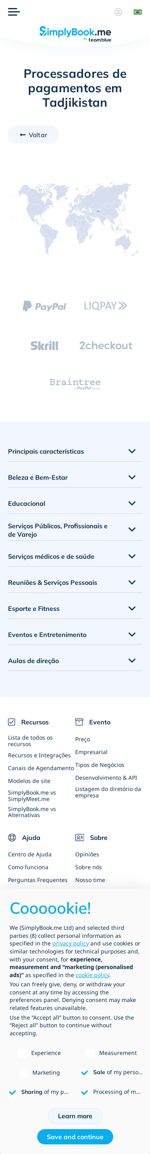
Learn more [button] (75, 1116)
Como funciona (28, 867)
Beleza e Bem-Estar (38, 477)
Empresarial (91, 752)
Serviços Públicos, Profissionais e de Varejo (58, 530)
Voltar (38, 135)
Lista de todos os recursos (30, 740)
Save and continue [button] (75, 1137)
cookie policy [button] (92, 975)
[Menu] (14, 12)
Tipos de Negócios (99, 765)
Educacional (26, 503)
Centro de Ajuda (30, 854)
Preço (82, 739)
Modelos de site (29, 781)
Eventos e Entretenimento (47, 635)
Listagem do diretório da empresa (108, 792)
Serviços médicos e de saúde (51, 556)
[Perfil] (118, 12)
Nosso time (90, 880)
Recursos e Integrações (39, 755)
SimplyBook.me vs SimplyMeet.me (32, 795)
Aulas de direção (33, 661)
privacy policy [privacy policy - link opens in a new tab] (70, 943)
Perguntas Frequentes (38, 880)
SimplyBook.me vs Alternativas (32, 812)
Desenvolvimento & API (106, 777)
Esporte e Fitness (34, 608)
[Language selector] (135, 12)
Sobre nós (88, 867)
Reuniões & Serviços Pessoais (52, 582)
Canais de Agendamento (41, 768)
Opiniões (87, 854)
